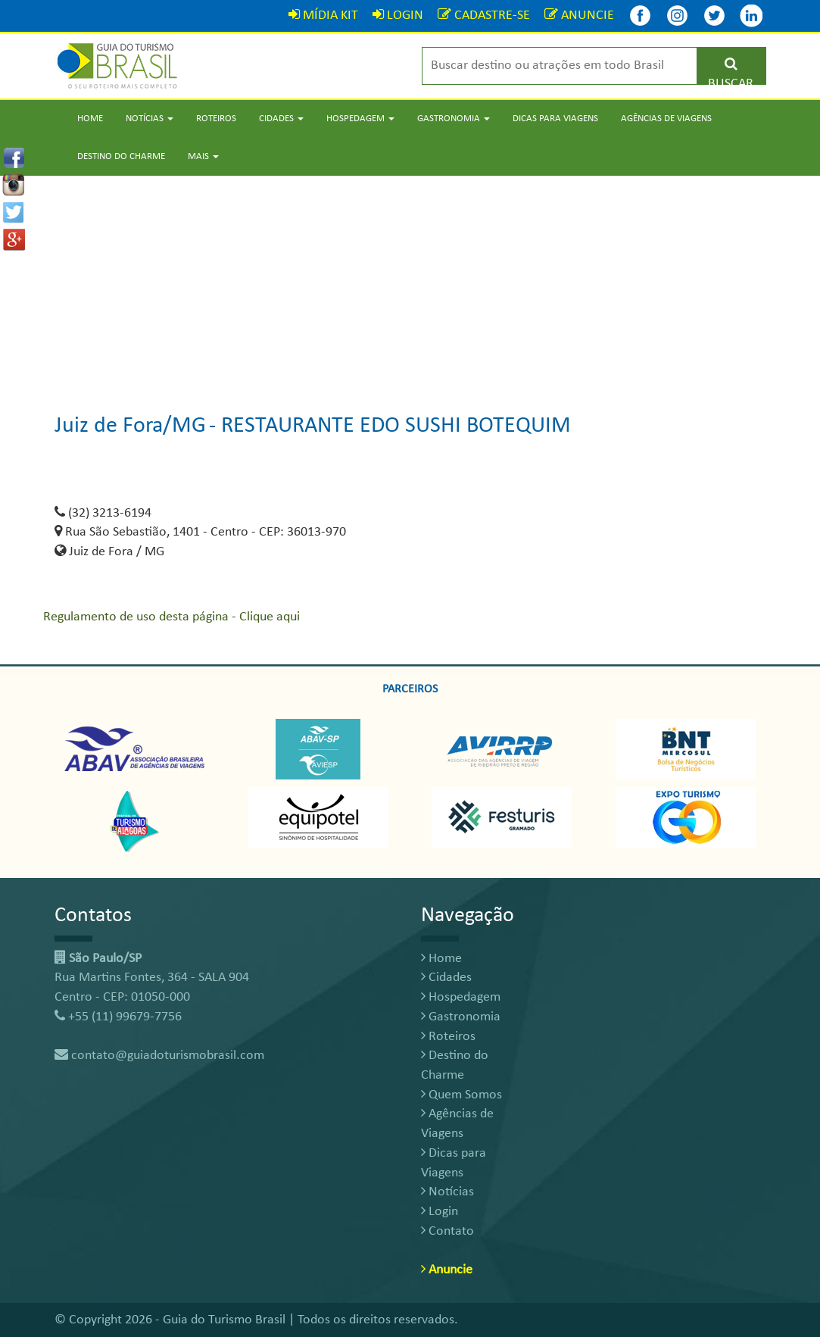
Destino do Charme (121, 156)
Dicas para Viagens (555, 118)
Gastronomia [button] (453, 118)
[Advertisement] (410, 282)
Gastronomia (460, 1017)
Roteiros (216, 118)
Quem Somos (461, 1095)
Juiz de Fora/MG (130, 426)
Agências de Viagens (666, 118)
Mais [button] (203, 156)
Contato (447, 1231)
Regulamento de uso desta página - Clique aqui (171, 617)
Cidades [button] (281, 118)
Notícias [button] (149, 118)
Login (439, 1211)
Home (90, 118)
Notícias (447, 1192)
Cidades (446, 977)
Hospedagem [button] (360, 118)
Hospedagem (460, 997)
